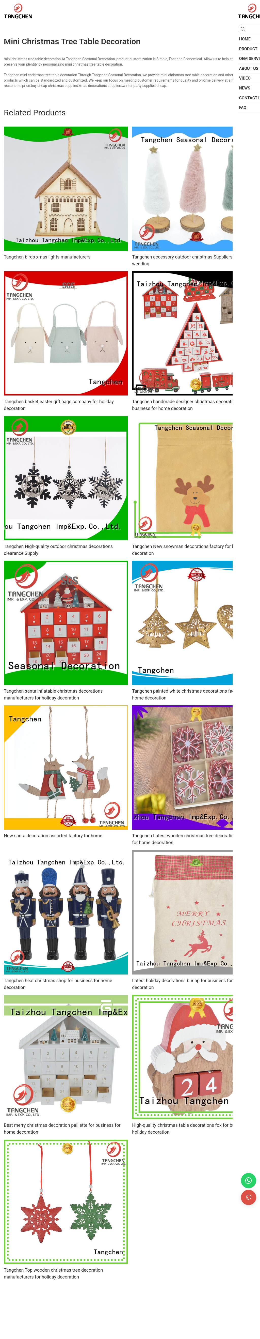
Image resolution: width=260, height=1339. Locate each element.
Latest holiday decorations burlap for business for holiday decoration (190, 984)
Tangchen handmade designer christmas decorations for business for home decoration (189, 405)
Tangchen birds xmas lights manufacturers (47, 257)
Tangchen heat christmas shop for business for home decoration (58, 984)
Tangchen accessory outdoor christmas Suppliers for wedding (185, 260)
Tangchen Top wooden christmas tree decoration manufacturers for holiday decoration (53, 1273)
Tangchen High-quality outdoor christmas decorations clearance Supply (58, 550)
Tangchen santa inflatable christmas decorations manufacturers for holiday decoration (53, 694)
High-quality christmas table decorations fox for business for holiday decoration (193, 1128)
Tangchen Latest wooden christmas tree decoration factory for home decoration (192, 839)
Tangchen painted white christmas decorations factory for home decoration (190, 694)
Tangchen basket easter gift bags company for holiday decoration (59, 405)
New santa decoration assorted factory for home (53, 835)
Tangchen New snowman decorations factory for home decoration (187, 550)
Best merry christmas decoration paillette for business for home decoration (62, 1128)
